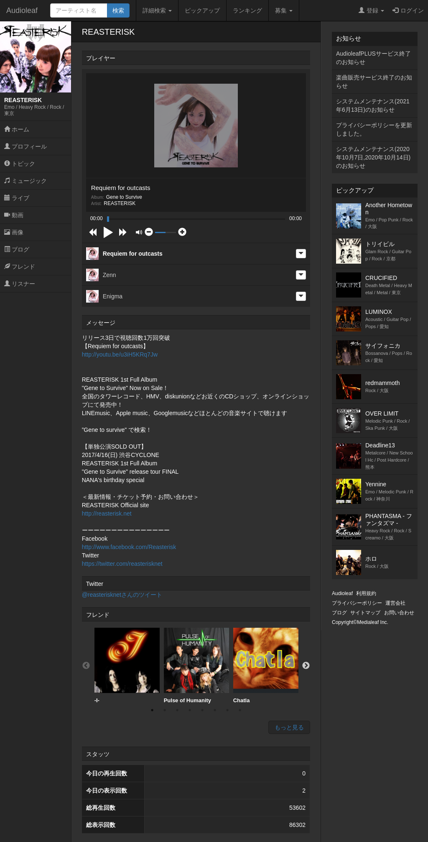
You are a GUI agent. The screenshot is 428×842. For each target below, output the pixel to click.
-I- (127, 665)
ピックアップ (202, 10)
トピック (19, 163)
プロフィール (25, 146)
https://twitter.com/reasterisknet (122, 563)
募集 (284, 10)
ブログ (16, 249)
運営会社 (395, 603)
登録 (371, 10)
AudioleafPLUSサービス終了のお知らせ (373, 57)
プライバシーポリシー (357, 603)
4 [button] (190, 710)
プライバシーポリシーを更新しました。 (374, 129)
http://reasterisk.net (107, 513)
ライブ (16, 198)
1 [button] (152, 710)
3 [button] (177, 710)
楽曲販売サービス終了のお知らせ (374, 81)
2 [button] (164, 710)
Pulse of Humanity (196, 665)
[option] (127, 666)
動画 (13, 215)
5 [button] (202, 710)
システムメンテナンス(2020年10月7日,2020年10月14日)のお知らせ (373, 157)
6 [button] (215, 710)
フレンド (19, 266)
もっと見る (289, 727)
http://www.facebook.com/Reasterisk (129, 547)
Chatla (265, 665)
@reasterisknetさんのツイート (122, 594)
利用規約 (366, 593)
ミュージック (25, 180)
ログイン (408, 10)
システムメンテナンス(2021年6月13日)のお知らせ (373, 105)
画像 (13, 232)
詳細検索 (157, 10)
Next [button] (306, 666)
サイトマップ (365, 613)
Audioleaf (22, 10)
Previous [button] (86, 666)
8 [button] (240, 710)
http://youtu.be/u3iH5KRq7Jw (120, 354)
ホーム (16, 129)
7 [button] (227, 710)
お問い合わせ (399, 613)
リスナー (19, 283)
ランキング (247, 10)
